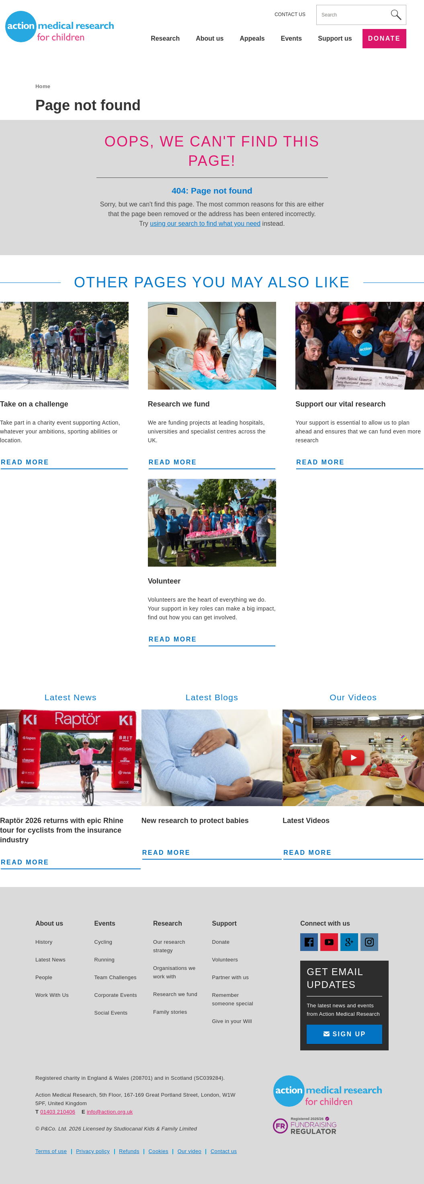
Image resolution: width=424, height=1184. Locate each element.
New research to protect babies (195, 821)
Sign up (344, 1034)
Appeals (252, 38)
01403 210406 (57, 1112)
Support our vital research (340, 404)
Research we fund (179, 404)
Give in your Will (232, 1021)
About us (209, 38)
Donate (384, 38)
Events (291, 38)
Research (165, 38)
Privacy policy (93, 1151)
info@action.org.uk (110, 1112)
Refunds (129, 1151)
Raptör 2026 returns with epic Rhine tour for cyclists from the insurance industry (61, 830)
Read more (25, 461)
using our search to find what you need (205, 223)
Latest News (50, 960)
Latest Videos (306, 821)
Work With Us (52, 995)
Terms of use (51, 1151)
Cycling (103, 942)
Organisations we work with (174, 972)
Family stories (170, 1012)
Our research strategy (169, 946)
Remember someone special (232, 999)
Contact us (289, 14)
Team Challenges (115, 977)
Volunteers (225, 960)
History (44, 942)
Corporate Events (115, 995)
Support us (335, 38)
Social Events (110, 1013)
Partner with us (230, 977)
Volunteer (164, 581)
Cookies (158, 1151)
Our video (189, 1151)
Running (104, 960)
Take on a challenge (34, 404)
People (43, 977)
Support (224, 923)
